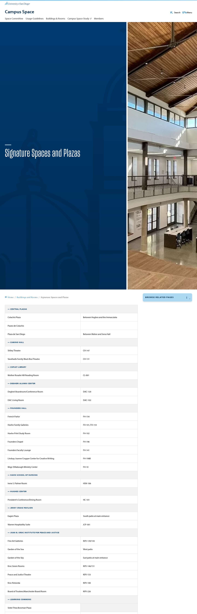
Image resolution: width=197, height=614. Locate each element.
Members (99, 18)
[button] (167, 306)
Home (9, 306)
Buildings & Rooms (55, 18)
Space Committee (14, 18)
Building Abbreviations (157, 326)
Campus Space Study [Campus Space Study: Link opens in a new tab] (78, 18)
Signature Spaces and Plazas (160, 313)
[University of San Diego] (17, 3)
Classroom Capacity (155, 319)
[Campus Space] (19, 12)
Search (186, 12)
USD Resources (170, 12)
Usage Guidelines (35, 18)
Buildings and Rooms (27, 306)
